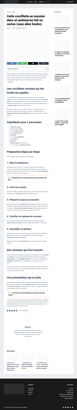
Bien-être (41, 1)
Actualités (29, 1)
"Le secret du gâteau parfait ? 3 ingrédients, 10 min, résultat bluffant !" (62, 100)
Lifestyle (47, 1)
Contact (71, 388)
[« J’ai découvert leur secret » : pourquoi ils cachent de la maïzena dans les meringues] (42, 356)
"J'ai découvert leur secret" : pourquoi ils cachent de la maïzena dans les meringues (62, 77)
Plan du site (70, 392)
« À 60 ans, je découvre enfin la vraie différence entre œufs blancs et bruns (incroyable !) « (13, 366)
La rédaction (70, 390)
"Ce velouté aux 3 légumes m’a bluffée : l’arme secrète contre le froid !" (62, 53)
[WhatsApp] (22, 63)
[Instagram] (68, 407)
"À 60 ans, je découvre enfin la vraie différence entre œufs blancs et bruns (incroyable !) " (62, 30)
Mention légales (69, 398)
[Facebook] (12, 63)
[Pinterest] (70, 407)
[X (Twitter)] (33, 63)
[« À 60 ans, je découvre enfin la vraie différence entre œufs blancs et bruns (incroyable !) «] (13, 356)
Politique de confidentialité (66, 394)
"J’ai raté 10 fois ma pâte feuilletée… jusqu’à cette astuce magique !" (61, 122)
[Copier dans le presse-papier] (44, 63)
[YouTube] (72, 407)
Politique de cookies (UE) (66, 396)
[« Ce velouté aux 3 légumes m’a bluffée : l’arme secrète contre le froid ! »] (28, 356)
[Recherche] (69, 2)
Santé (35, 1)
